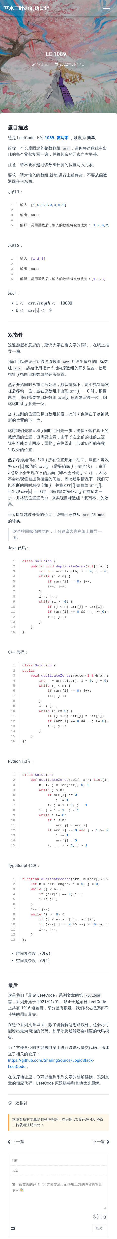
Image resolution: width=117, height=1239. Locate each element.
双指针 (21, 1103)
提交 (99, 1228)
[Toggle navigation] (106, 8)
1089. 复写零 (57, 137)
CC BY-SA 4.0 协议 (88, 1119)
